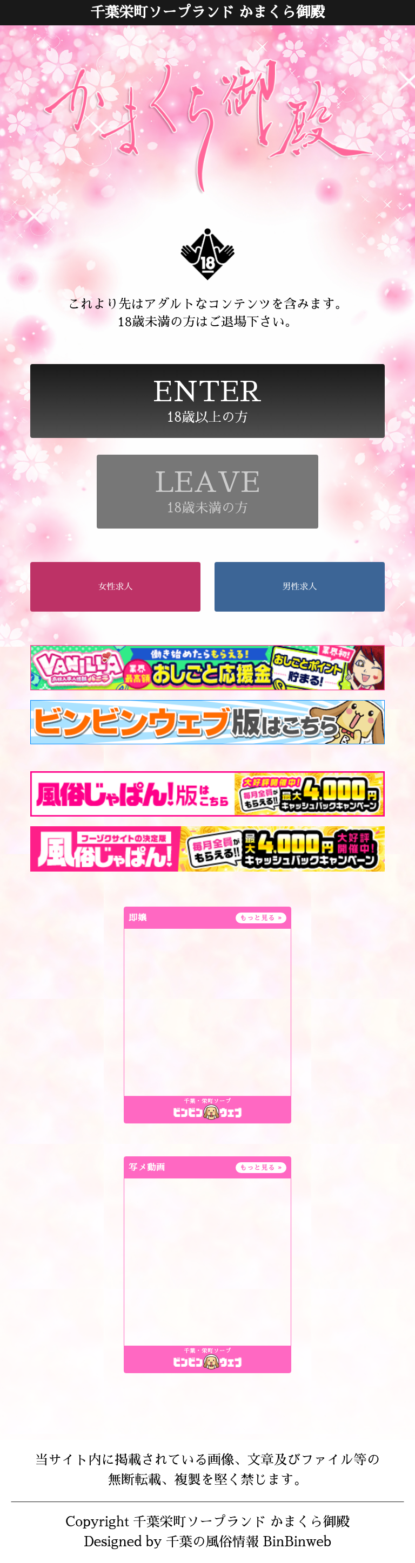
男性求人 (299, 586)
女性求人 (115, 586)
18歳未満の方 (207, 492)
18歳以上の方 (207, 401)
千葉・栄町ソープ (207, 1101)
